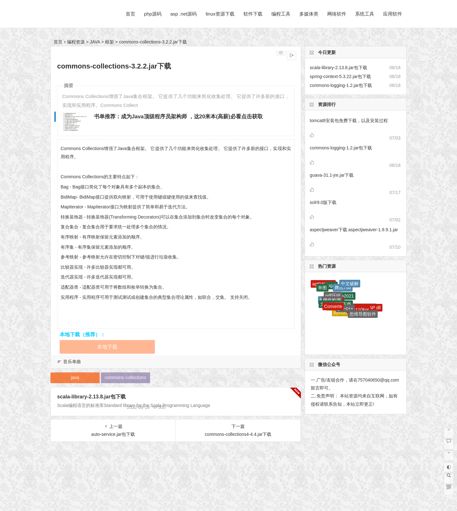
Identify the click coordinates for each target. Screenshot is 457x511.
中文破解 (350, 283)
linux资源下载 (220, 13)
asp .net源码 (183, 13)
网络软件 (336, 13)
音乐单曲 (72, 361)
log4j (331, 285)
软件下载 (252, 13)
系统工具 (364, 13)
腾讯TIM (342, 287)
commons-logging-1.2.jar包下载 (341, 147)
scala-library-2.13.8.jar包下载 (91, 396)
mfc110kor (358, 309)
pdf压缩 (332, 295)
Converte (333, 306)
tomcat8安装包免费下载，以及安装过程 (349, 120)
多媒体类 (308, 13)
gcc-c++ (345, 308)
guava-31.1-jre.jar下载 (332, 175)
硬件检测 (332, 300)
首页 (130, 13)
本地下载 (107, 347)
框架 (109, 41)
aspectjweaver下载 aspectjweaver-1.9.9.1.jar (354, 229)
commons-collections (125, 377)
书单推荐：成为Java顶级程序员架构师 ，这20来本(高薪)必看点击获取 (178, 117)
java (75, 377)
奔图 (322, 287)
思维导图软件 (362, 314)
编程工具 (280, 13)
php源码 (153, 13)
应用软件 (392, 13)
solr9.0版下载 (323, 202)
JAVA (95, 41)
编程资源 (76, 41)
